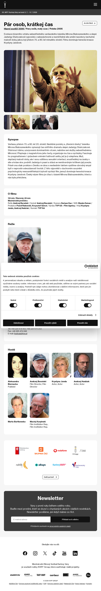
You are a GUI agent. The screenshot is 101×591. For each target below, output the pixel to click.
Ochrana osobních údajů (55, 583)
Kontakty (89, 583)
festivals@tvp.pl (20, 333)
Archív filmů (88, 23)
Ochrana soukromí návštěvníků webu (30, 583)
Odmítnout (19, 323)
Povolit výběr (50, 323)
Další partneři (49, 477)
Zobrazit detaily (85, 315)
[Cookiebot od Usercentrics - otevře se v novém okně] (86, 267)
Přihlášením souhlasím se (50, 526)
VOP (44, 583)
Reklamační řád (69, 583)
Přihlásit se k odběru (70, 519)
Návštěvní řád (13, 583)
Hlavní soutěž (11, 28)
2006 (21, 28)
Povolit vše (82, 323)
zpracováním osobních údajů (59, 526)
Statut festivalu (80, 583)
